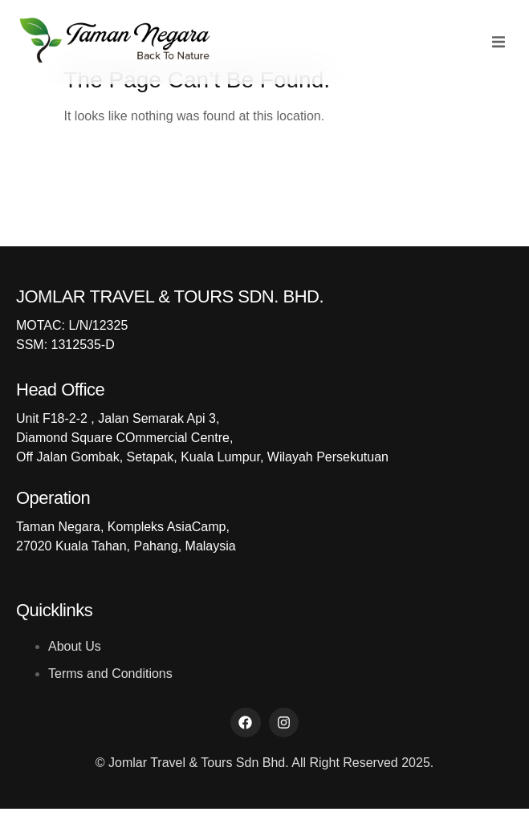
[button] (499, 42)
